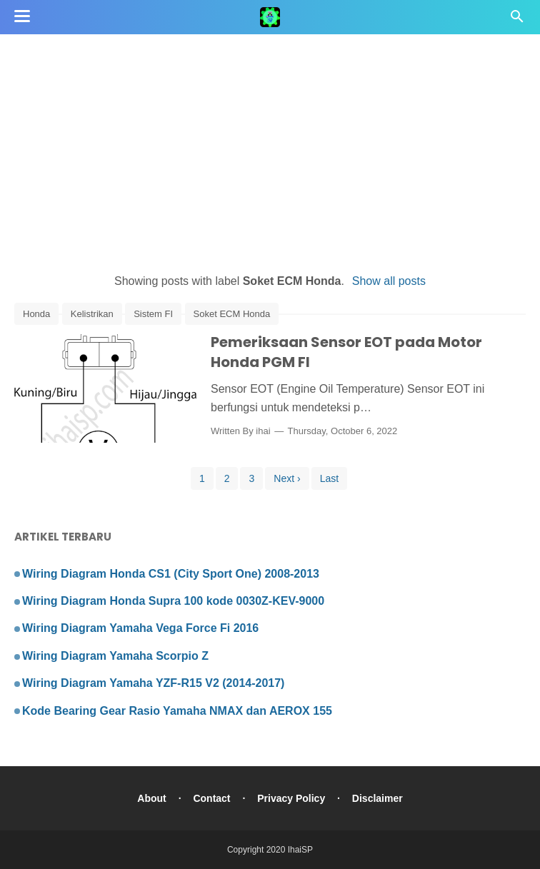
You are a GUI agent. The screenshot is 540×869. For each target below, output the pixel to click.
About (151, 798)
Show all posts (389, 281)
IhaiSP (300, 850)
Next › (287, 478)
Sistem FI (153, 313)
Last (329, 478)
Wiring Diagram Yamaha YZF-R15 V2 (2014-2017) (153, 683)
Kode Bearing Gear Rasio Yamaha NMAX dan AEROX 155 (177, 711)
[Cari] (517, 20)
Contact (211, 798)
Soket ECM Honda (232, 313)
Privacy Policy (291, 798)
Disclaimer (377, 798)
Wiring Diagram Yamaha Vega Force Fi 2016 (140, 628)
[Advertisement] (270, 150)
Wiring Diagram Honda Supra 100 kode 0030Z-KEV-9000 (173, 601)
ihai (263, 431)
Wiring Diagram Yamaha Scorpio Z (115, 656)
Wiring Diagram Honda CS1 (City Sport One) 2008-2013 (170, 574)
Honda (36, 313)
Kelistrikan (92, 313)
